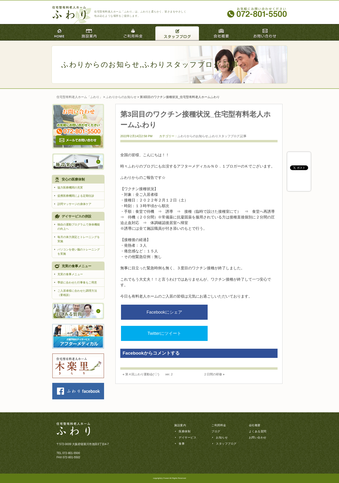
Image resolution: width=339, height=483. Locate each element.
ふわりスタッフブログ (181, 64)
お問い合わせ (257, 437)
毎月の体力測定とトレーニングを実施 (78, 239)
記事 (231, 64)
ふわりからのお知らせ (100, 64)
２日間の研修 (213, 352)
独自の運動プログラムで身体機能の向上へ (78, 226)
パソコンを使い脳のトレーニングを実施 (78, 251)
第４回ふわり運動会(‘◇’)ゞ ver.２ (149, 352)
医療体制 (184, 431)
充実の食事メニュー (70, 274)
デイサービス (187, 437)
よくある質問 (257, 431)
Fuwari (166, 478)
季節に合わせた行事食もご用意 (77, 282)
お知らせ (222, 437)
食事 (182, 443)
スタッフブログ (226, 443)
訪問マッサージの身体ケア (74, 204)
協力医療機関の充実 (70, 187)
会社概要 (255, 425)
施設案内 (180, 425)
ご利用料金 (218, 425)
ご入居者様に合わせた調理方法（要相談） (77, 293)
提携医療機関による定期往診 (75, 195)
